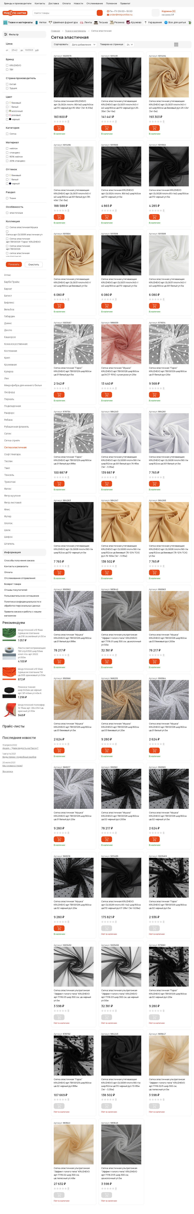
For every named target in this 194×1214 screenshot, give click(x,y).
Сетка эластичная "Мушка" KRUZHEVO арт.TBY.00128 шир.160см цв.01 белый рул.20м (72, 816)
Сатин (7, 433)
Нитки (40, 23)
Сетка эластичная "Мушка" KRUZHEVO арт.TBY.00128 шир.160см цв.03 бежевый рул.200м (168, 638)
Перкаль (9, 399)
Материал (12, 142)
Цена (9, 43)
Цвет (9, 97)
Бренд (10, 59)
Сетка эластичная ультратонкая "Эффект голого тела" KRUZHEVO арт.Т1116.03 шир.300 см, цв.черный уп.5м (72, 995)
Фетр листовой (12, 502)
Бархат (8, 288)
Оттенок (11, 169)
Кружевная (10, 364)
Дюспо (8, 330)
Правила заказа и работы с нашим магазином (22, 613)
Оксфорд (9, 392)
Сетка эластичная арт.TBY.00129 (18, 247)
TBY (11, 69)
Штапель (9, 543)
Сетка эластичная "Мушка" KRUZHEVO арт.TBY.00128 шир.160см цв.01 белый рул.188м (72, 638)
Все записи (8, 771)
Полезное (111, 3)
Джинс (8, 323)
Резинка (117, 23)
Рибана (8, 419)
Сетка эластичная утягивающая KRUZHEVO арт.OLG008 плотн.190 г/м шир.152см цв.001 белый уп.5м (168, 460)
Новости (78, 3)
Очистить (33, 264)
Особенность (14, 207)
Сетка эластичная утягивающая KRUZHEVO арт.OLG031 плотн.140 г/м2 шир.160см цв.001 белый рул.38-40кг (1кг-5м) (72, 195)
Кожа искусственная (15, 343)
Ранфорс (9, 412)
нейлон (14, 148)
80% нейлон (16, 156)
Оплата (66, 3)
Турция (13, 88)
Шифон (8, 536)
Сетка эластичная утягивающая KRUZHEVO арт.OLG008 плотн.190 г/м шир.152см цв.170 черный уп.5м (73, 549)
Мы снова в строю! (13, 765)
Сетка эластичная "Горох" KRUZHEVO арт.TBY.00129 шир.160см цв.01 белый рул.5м (72, 371)
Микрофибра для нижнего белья (23, 385)
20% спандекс (17, 160)
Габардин (9, 316)
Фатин (7, 488)
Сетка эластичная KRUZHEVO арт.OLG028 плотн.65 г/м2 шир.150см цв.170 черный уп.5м (168, 193)
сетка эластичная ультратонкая (18, 255)
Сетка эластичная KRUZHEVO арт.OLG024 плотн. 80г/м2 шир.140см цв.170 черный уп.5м (121, 193)
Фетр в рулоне (12, 495)
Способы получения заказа (19, 560)
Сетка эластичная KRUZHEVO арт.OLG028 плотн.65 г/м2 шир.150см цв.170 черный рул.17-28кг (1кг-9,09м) (121, 905)
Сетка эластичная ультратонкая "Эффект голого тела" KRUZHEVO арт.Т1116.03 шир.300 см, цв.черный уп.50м (120, 995)
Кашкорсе (10, 337)
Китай (13, 84)
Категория (12, 128)
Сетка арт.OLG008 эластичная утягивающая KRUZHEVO (36, 234)
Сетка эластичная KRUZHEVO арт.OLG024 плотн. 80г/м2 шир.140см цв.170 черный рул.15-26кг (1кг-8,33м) (73, 104)
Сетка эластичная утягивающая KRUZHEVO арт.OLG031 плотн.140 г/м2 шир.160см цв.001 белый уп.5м (167, 282)
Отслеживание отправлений (19, 578)
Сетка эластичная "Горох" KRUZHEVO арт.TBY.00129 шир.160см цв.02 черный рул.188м (72, 1083)
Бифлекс (9, 302)
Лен (6, 378)
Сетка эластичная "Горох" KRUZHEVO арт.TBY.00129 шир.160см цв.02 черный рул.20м (168, 994)
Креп (7, 357)
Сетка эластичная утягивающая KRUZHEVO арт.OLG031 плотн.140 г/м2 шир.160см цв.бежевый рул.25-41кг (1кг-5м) (169, 106)
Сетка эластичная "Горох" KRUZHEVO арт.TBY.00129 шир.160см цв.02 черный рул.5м (168, 905)
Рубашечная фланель (16, 426)
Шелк (7, 530)
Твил (7, 468)
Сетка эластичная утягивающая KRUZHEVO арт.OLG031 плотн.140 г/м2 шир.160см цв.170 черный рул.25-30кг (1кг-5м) (120, 106)
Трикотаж (9, 481)
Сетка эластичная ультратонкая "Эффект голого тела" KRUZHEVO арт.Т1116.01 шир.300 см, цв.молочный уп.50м (121, 639)
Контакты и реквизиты (16, 566)
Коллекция (13, 221)
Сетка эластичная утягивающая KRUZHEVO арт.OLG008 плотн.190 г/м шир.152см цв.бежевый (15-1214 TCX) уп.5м (168, 550)
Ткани (13, 198)
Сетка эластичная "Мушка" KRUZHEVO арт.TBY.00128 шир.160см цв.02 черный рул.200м (120, 816)
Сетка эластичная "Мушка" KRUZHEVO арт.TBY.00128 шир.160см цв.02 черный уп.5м (168, 816)
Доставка (53, 3)
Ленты (86, 22)
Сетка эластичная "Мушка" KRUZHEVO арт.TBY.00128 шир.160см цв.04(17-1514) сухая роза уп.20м (120, 371)
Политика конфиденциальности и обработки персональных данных (22, 603)
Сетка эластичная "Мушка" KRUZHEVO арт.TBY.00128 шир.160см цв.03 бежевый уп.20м (120, 727)
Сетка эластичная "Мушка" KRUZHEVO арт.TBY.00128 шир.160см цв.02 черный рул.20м (72, 905)
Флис (7, 509)
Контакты (40, 3)
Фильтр (11, 34)
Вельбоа (9, 309)
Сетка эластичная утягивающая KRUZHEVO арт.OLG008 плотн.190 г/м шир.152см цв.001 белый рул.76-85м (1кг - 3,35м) (120, 461)
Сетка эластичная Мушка (24, 227)
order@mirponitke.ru (121, 14)
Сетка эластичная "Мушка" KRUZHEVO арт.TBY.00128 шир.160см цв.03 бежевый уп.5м (72, 727)
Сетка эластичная (15, 447)
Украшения (153, 23)
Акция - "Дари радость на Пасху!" (20, 748)
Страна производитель (21, 78)
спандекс (15, 152)
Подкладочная (12, 406)
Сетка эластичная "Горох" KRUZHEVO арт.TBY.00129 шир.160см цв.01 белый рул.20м (168, 371)
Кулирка (8, 371)
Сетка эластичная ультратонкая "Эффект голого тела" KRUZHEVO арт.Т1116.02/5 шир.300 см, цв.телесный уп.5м (167, 1084)
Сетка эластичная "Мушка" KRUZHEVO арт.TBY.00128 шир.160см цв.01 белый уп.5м (168, 727)
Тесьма (101, 23)
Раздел (10, 192)
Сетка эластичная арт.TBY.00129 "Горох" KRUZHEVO (23, 240)
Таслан (8, 461)
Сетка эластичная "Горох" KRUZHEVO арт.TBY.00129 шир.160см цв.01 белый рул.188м (72, 460)
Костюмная (10, 350)
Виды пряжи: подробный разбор (19, 756)
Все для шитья (175, 23)
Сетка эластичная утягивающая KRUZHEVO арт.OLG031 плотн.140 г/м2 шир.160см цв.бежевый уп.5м (72, 282)
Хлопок (8, 523)
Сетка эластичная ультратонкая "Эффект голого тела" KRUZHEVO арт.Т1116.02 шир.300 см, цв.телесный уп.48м (72, 1173)
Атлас (7, 275)
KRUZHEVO (15, 65)
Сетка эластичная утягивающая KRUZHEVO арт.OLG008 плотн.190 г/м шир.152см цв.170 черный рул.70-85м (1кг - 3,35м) (120, 1084)
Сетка (13, 133)
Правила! (125, 3)
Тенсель (9, 474)
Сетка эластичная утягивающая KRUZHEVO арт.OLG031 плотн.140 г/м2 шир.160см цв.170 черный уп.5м (119, 282)
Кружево (134, 23)
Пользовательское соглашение (21, 595)
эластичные (14, 212)
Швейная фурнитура (63, 23)
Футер (7, 516)
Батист (8, 295)
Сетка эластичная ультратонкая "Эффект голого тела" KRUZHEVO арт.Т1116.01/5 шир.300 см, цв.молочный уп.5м (119, 1173)
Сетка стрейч (12, 440)
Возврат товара (12, 583)
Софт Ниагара (12, 454)
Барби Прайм (11, 281)
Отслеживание (95, 3)
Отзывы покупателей (15, 589)
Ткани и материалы (18, 23)
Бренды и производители (17, 3)
